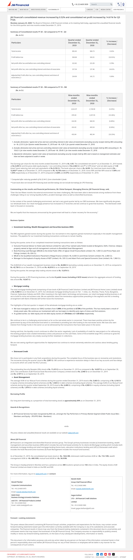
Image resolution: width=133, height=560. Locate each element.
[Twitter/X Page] (113, 554)
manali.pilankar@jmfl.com (26, 492)
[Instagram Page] (109, 554)
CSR (96, 10)
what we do (24, 10)
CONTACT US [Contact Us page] (89, 557)
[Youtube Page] (105, 554)
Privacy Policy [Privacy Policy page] (112, 557)
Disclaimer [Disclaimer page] (100, 557)
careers (90, 10)
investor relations (38, 10)
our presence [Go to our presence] (118, 10)
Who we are (13, 10)
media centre (106, 10)
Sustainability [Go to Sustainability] (53, 10)
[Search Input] (101, 4)
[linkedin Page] (97, 554)
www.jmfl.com (41, 474)
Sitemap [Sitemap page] (123, 557)
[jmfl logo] (18, 3)
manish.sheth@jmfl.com (85, 489)
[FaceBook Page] (101, 554)
